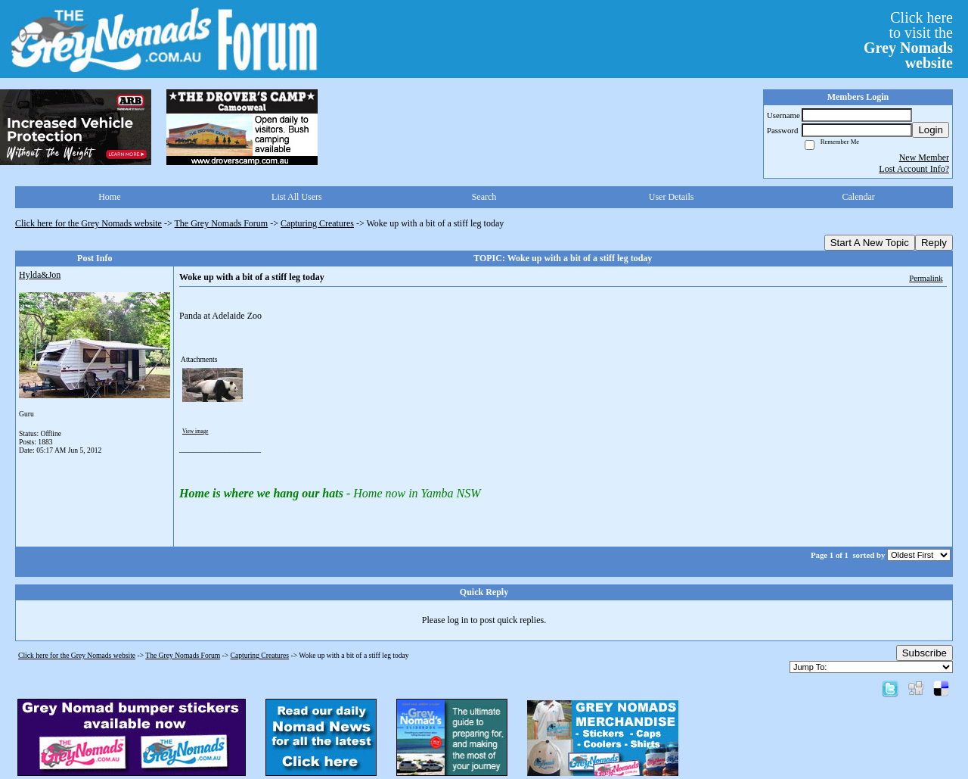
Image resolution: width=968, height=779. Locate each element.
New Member (924, 157)
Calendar (858, 197)
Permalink (925, 277)
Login (930, 130)
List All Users (296, 197)
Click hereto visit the (908, 40)
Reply (934, 242)
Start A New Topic (869, 242)
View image (195, 431)
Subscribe (924, 653)
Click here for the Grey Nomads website (88, 223)
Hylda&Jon (39, 275)
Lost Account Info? (914, 169)
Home (109, 197)
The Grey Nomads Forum (221, 223)
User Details (671, 197)
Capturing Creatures (317, 223)
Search (484, 197)
